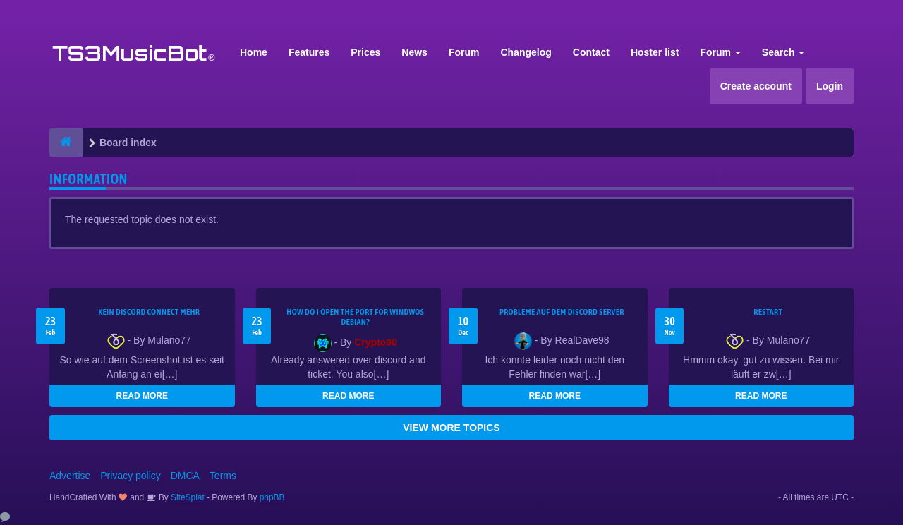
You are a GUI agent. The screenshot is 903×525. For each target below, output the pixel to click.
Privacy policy (130, 475)
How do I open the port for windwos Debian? (355, 317)
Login (829, 86)
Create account (756, 86)
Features (309, 52)
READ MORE (142, 396)
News (414, 52)
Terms (223, 475)
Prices (365, 52)
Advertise (69, 475)
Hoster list (655, 52)
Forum (464, 52)
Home (253, 52)
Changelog (525, 52)
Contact (591, 52)
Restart (767, 312)
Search (783, 52)
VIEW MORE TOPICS (451, 427)
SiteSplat (187, 497)
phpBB (272, 497)
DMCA (185, 475)
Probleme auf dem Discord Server (561, 312)
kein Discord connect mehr (149, 312)
